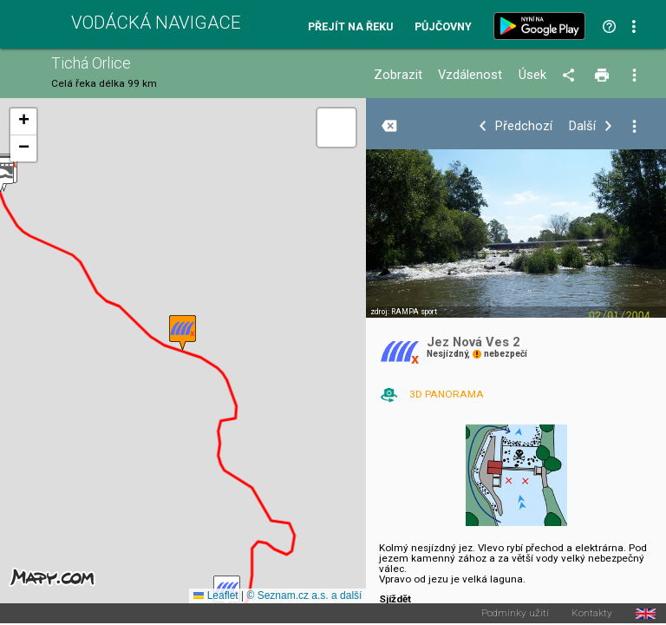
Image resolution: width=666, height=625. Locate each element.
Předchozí (523, 126)
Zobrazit (398, 75)
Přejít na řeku (350, 27)
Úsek (532, 75)
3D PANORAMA (446, 394)
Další (582, 126)
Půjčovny (443, 27)
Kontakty (591, 614)
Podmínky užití (515, 614)
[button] (182, 333)
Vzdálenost (470, 75)
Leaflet (215, 595)
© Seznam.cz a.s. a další (304, 595)
